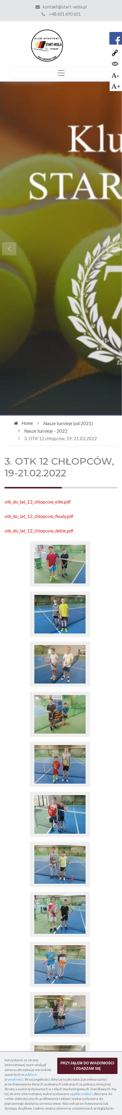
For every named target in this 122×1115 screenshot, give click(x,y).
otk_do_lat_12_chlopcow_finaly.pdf (39, 516)
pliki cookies (83, 1094)
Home (27, 423)
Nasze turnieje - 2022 (45, 431)
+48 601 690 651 (61, 14)
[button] (9, 248)
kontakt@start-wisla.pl (65, 6)
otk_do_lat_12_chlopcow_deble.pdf (39, 530)
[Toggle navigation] (61, 73)
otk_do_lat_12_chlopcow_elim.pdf (38, 501)
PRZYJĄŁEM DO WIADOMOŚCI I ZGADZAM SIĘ (87, 1066)
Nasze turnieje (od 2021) (68, 423)
